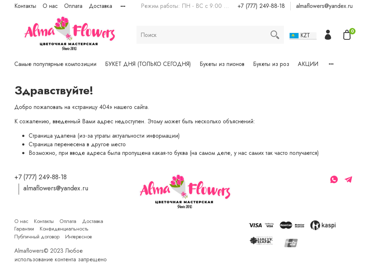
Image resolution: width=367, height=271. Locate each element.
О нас (50, 6)
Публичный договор (36, 236)
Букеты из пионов (222, 64)
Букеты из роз (271, 64)
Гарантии (24, 228)
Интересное (78, 236)
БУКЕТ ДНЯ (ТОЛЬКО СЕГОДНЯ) (148, 64)
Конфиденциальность (64, 228)
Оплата (73, 6)
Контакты (25, 6)
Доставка (100, 6)
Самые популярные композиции (55, 64)
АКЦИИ (308, 64)
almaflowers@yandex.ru (324, 6)
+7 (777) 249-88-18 (261, 6)
